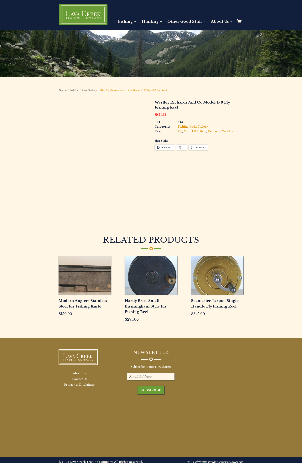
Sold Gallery (89, 90)
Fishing (125, 22)
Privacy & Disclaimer (79, 376)
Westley (227, 131)
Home (62, 90)
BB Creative (85, 457)
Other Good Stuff (184, 22)
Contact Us (79, 370)
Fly (180, 131)
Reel (203, 131)
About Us (220, 22)
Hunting (150, 22)
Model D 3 (191, 131)
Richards (214, 131)
